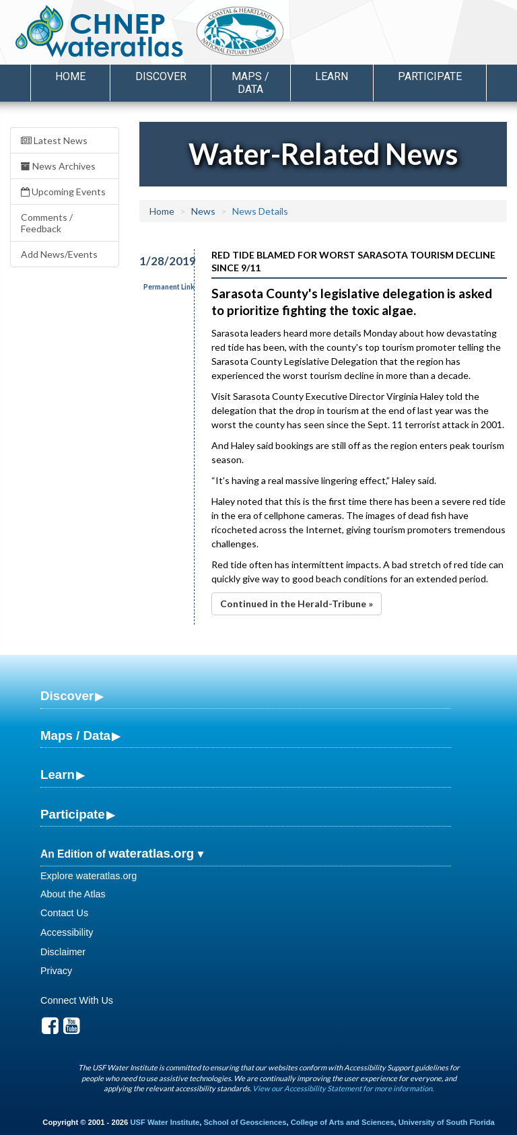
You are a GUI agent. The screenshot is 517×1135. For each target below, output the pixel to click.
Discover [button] (160, 76)
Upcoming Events (63, 191)
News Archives (58, 166)
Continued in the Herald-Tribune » (296, 603)
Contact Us (64, 912)
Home (70, 76)
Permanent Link (169, 287)
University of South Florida (447, 1122)
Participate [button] (430, 76)
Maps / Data (75, 735)
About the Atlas (73, 894)
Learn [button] (331, 76)
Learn (57, 774)
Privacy (56, 970)
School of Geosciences (244, 1122)
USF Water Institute (164, 1122)
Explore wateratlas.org (88, 875)
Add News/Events (59, 254)
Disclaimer (62, 952)
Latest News (54, 140)
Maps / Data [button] (250, 83)
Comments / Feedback (47, 222)
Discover (67, 696)
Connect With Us (76, 1000)
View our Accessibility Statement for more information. (343, 1088)
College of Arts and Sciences (342, 1122)
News (203, 211)
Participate (72, 814)
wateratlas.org (151, 853)
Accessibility (66, 932)
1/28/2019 (159, 261)
